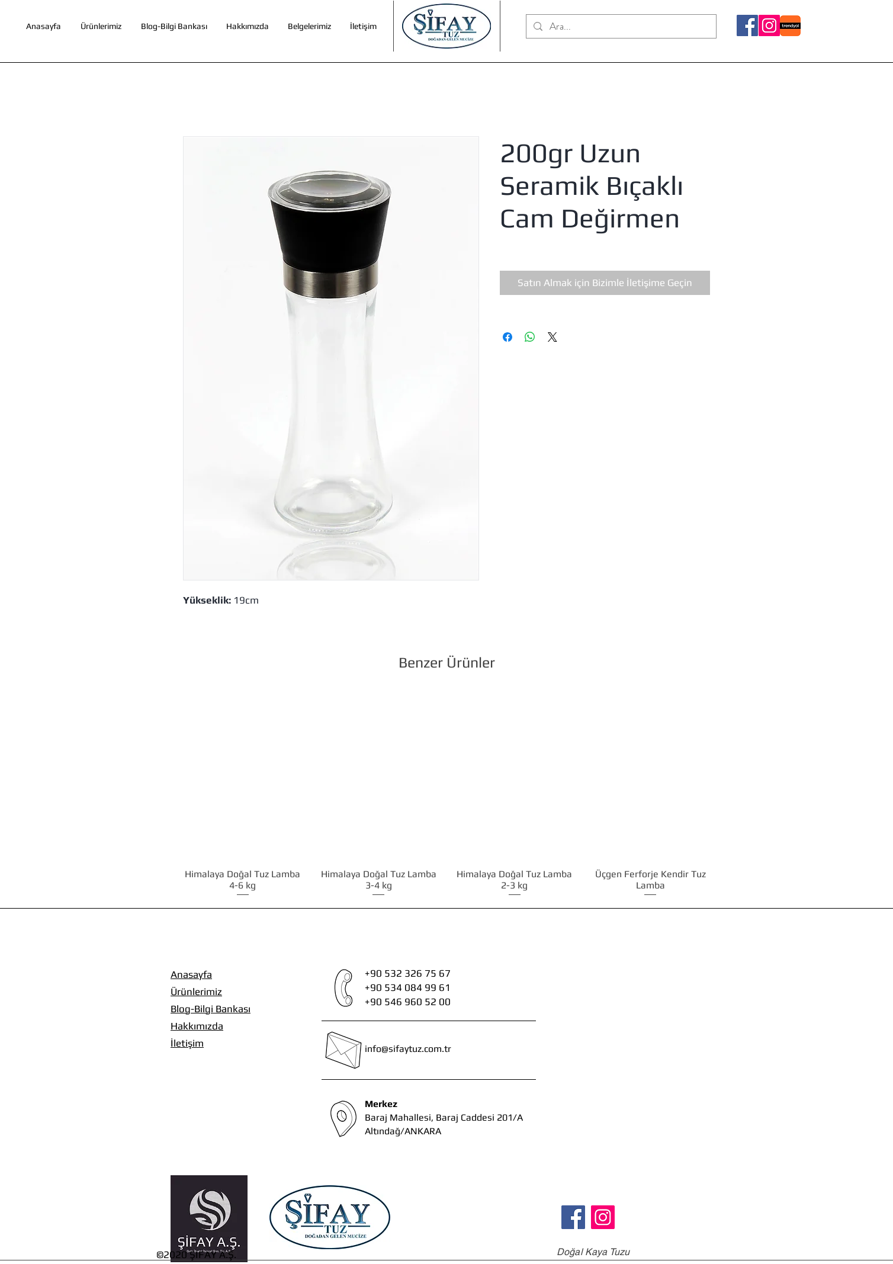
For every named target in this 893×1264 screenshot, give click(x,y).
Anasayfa (191, 974)
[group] (446, 796)
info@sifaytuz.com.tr (408, 1048)
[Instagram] (769, 25)
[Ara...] (620, 27)
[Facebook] (747, 25)
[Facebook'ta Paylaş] (507, 337)
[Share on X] (552, 337)
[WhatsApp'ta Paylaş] (530, 337)
